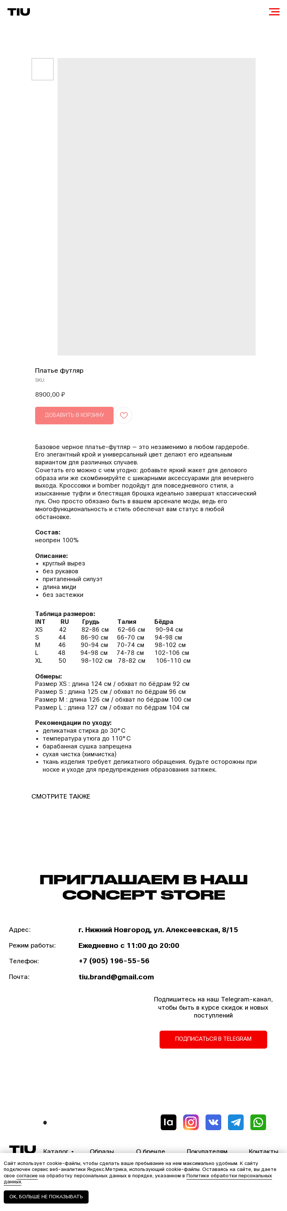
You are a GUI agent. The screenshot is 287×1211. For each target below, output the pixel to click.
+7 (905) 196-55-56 (113, 961)
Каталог (55, 1151)
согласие (27, 1175)
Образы (102, 1151)
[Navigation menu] (274, 12)
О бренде (150, 1151)
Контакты (263, 1151)
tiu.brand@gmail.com (116, 977)
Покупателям (207, 1151)
